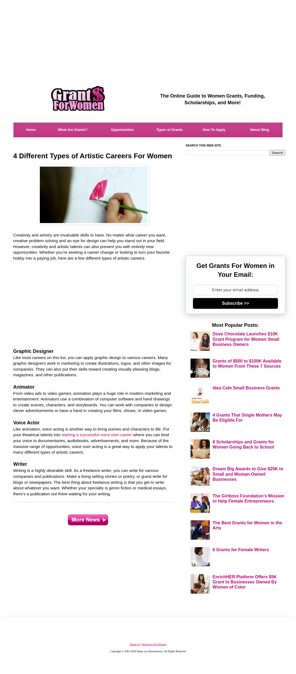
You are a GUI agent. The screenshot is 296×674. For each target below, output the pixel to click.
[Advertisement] (148, 37)
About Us (135, 644)
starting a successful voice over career (97, 434)
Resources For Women (154, 644)
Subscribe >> (235, 303)
